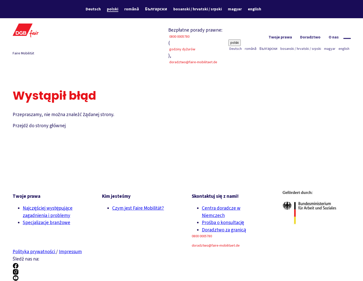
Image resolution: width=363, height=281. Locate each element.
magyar (235, 9)
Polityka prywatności (34, 251)
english (254, 9)
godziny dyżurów (182, 49)
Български (156, 9)
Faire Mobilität (23, 53)
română (131, 9)
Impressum (70, 251)
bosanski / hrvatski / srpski (197, 9)
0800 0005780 (179, 36)
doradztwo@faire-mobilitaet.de (193, 62)
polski (112, 9)
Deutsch (93, 9)
